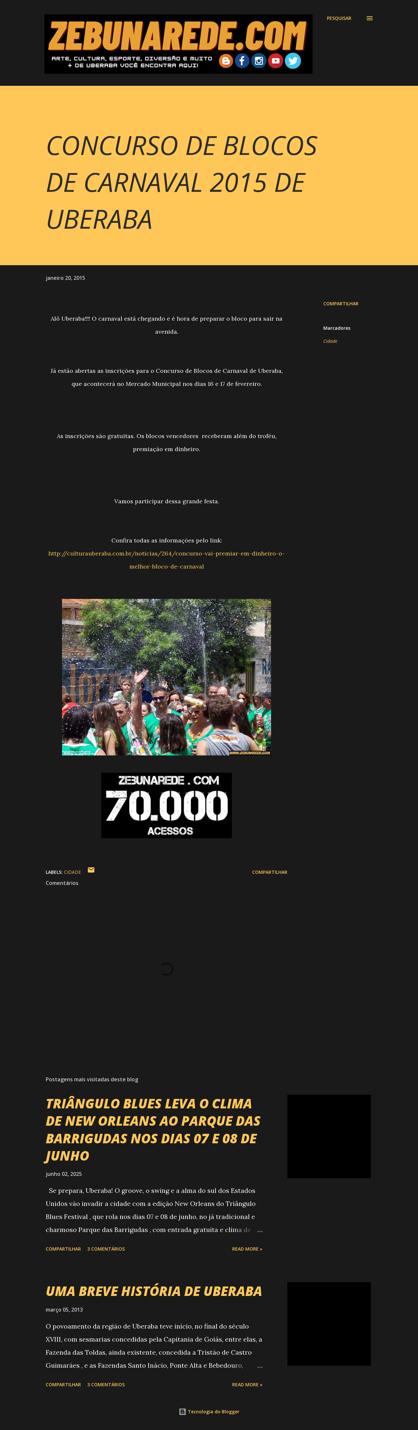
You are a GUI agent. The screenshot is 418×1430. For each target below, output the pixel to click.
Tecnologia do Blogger (209, 1411)
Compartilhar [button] (341, 303)
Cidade (330, 341)
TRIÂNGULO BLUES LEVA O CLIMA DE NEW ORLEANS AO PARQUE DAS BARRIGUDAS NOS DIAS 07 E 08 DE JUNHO (153, 1129)
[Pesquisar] (339, 18)
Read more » (247, 1249)
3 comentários (106, 1249)
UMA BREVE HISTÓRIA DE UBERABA (154, 1291)
